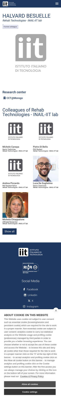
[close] (56, 310)
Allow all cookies (30, 384)
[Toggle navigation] (57, 4)
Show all (9, 231)
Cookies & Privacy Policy (32, 376)
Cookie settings (29, 392)
